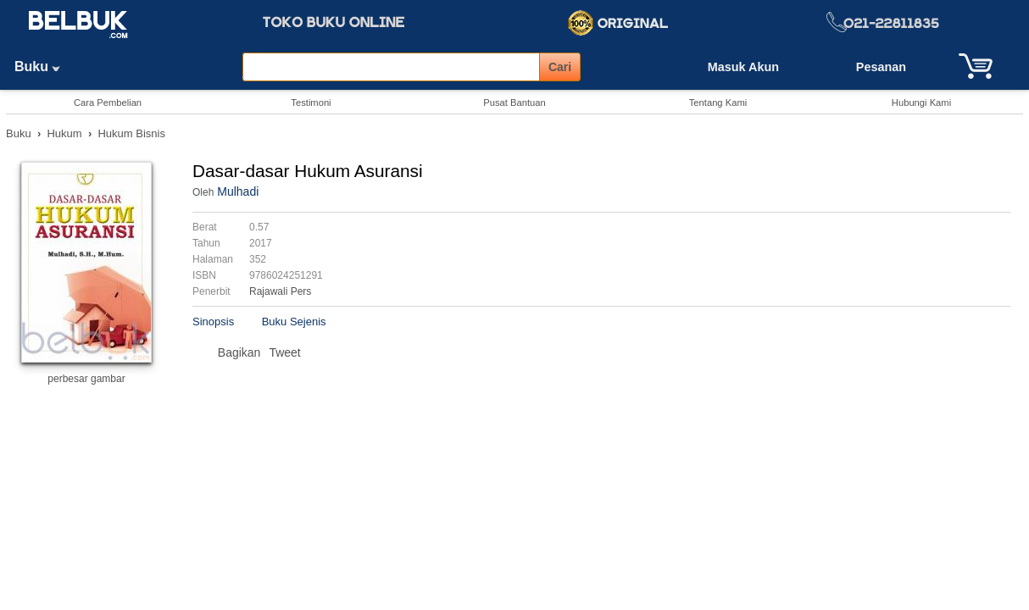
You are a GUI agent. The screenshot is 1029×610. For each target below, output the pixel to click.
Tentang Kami (718, 102)
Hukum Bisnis (130, 133)
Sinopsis (213, 321)
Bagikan (239, 352)
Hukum (64, 133)
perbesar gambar (86, 379)
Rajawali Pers (280, 291)
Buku (43, 66)
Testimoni (311, 102)
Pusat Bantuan (514, 102)
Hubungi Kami (921, 102)
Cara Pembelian (108, 102)
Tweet (284, 352)
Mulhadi (238, 191)
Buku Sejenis (294, 321)
